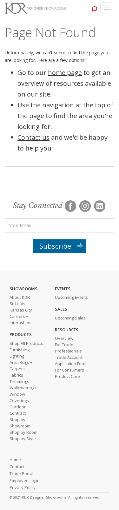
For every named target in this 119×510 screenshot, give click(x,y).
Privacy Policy (23, 487)
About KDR (20, 297)
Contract (18, 413)
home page (65, 72)
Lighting (17, 356)
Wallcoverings (23, 388)
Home (15, 459)
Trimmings (19, 381)
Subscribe (55, 246)
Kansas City (21, 310)
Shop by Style (23, 438)
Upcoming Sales (70, 318)
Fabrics (16, 375)
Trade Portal (21, 473)
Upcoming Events (71, 297)
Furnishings (21, 349)
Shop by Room (23, 432)
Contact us (33, 137)
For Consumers (69, 370)
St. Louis (17, 303)
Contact (17, 466)
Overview (64, 338)
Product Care (67, 376)
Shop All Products (26, 343)
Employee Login (25, 480)
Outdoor (18, 407)
